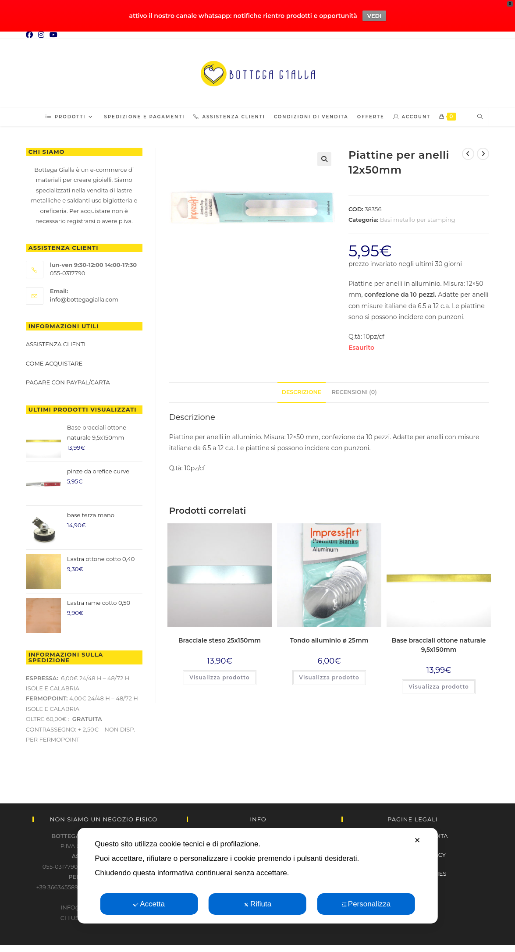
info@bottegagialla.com (84, 296)
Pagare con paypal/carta (68, 379)
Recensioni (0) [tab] (354, 389)
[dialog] (257, 876)
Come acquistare (54, 360)
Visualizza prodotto (219, 674)
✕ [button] (417, 840)
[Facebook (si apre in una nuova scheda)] (31, 32)
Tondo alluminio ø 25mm (329, 638)
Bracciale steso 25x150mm (219, 638)
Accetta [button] (149, 904)
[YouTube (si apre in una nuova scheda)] (53, 32)
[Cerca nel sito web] (480, 114)
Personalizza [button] (366, 904)
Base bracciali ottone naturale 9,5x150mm (439, 642)
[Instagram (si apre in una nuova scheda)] (41, 32)
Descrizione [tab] (302, 389)
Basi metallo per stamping (417, 216)
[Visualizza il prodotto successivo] (483, 151)
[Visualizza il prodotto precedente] (468, 151)
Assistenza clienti (55, 341)
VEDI (374, 14)
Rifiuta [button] (257, 904)
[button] (324, 156)
